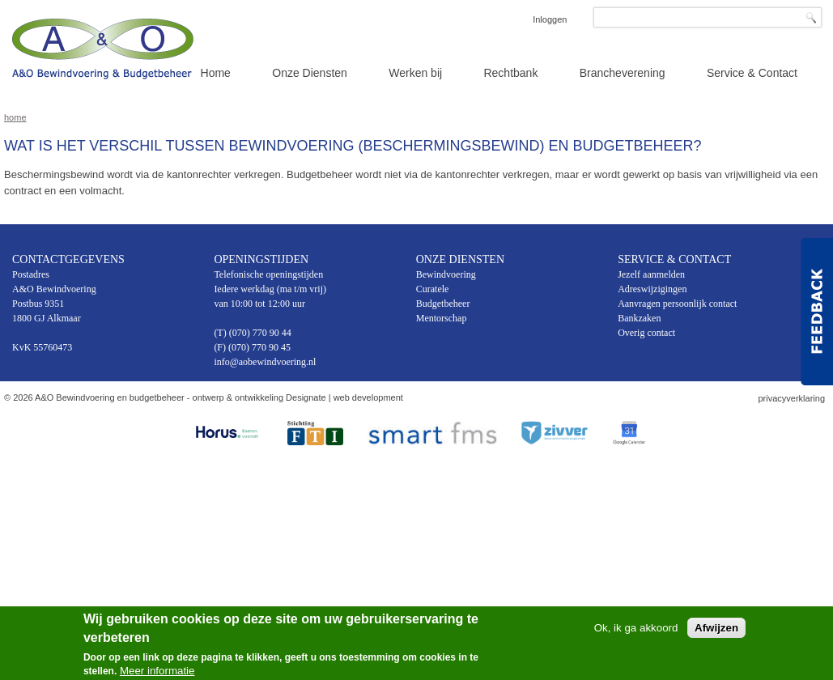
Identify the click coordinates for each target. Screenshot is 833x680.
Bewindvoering (446, 274)
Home (216, 72)
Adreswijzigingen (652, 289)
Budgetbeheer (443, 303)
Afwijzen (716, 631)
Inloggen (550, 19)
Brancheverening (622, 72)
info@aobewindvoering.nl (265, 362)
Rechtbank (510, 72)
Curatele (432, 289)
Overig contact (646, 332)
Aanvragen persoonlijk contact (677, 303)
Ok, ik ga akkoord (636, 631)
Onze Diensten (309, 72)
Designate (306, 397)
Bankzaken (639, 318)
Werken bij (415, 72)
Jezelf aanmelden (651, 274)
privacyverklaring (791, 398)
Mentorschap (441, 318)
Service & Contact (752, 72)
